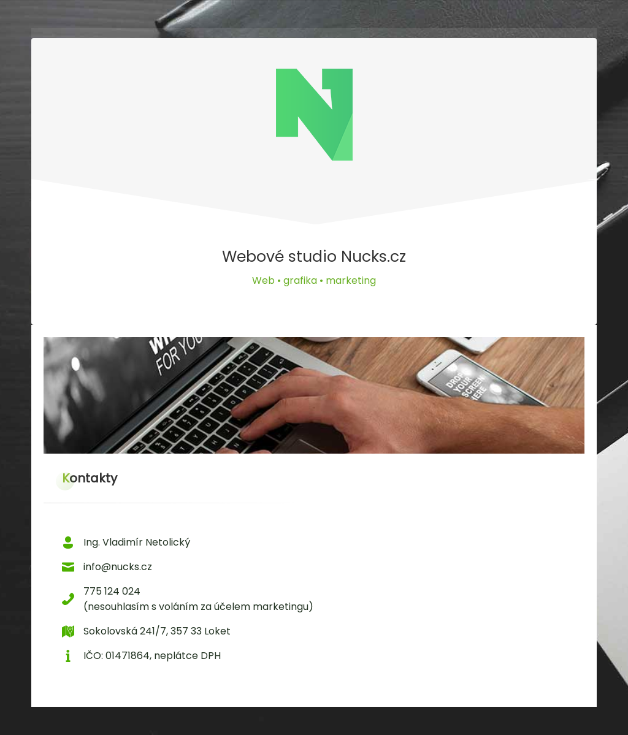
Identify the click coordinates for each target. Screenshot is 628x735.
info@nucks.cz (117, 567)
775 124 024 (111, 591)
